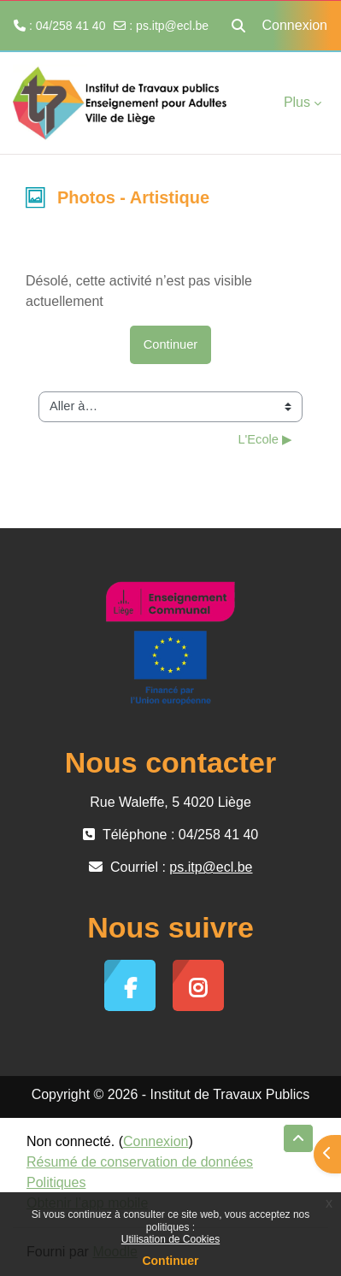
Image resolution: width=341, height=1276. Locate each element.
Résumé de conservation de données (139, 1162)
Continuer (170, 1260)
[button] (238, 25)
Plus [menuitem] (297, 102)
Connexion (295, 25)
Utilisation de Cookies (170, 1239)
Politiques (55, 1182)
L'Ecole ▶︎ (265, 439)
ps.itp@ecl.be (172, 25)
